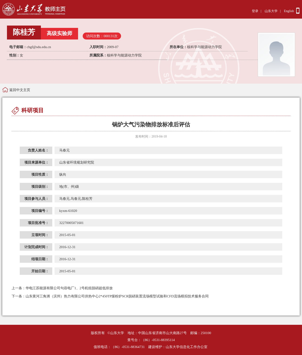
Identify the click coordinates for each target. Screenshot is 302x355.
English (289, 11)
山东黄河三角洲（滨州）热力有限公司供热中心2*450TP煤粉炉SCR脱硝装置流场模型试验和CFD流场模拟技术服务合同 (110, 296)
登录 (255, 11)
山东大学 (271, 11)
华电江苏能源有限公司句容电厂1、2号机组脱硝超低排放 (62, 288)
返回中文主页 (19, 90)
